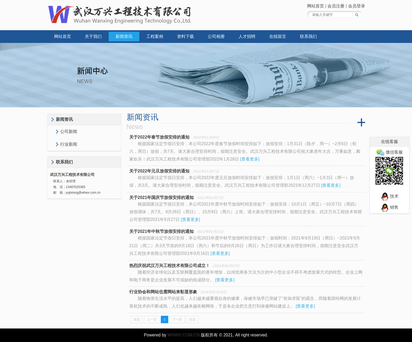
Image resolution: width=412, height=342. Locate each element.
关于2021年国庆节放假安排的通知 (161, 197)
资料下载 (185, 36)
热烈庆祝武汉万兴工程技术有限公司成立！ (169, 265)
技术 (389, 196)
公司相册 (216, 36)
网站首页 (315, 6)
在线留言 (277, 36)
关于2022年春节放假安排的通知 (159, 137)
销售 (389, 207)
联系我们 (308, 36)
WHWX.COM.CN (183, 335)
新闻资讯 (124, 36)
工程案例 (154, 36)
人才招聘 (246, 36)
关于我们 (93, 36)
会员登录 (356, 6)
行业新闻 (68, 144)
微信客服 (389, 152)
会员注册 (335, 6)
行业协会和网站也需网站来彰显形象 (163, 292)
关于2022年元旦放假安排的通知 (159, 171)
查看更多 (249, 159)
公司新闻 (68, 131)
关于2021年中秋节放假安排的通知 (161, 231)
